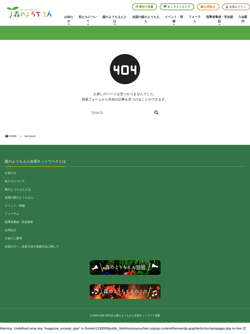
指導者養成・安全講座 (19, 222)
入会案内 (242, 19)
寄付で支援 (144, 6)
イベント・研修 (174, 20)
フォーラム (194, 19)
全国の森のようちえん (146, 19)
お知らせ (69, 20)
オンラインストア (176, 6)
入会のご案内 (13, 238)
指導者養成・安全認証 (219, 20)
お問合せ (208, 6)
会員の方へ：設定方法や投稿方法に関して (32, 246)
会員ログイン (236, 6)
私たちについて (87, 20)
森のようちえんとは (114, 20)
